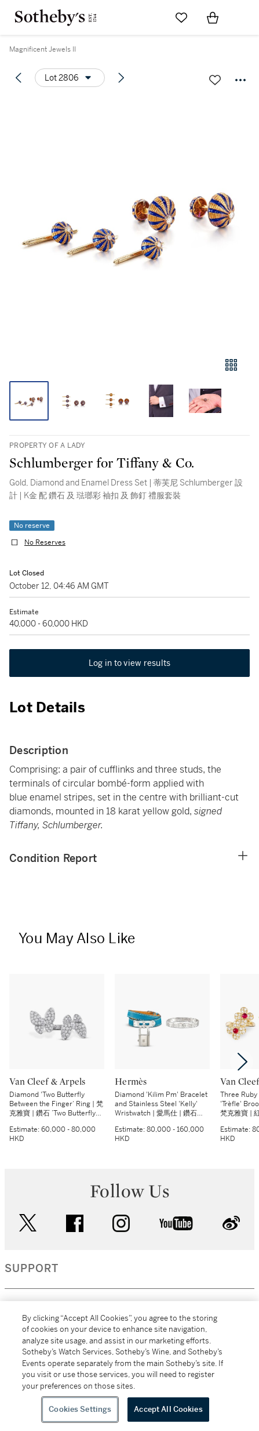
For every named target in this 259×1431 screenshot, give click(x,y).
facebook (74, 1223)
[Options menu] (70, 77)
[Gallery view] (231, 364)
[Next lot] (121, 77)
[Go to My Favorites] (181, 17)
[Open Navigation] (244, 17)
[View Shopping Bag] (213, 17)
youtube (176, 1223)
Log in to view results (130, 663)
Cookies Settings (80, 1409)
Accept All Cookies (168, 1409)
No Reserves (44, 542)
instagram (121, 1223)
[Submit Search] (150, 17)
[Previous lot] (18, 77)
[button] (129, 222)
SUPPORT (32, 1268)
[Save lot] (215, 80)
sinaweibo (231, 1223)
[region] (129, 1366)
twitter (28, 1223)
